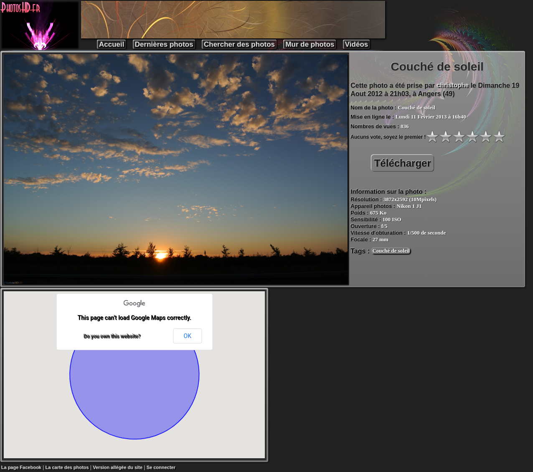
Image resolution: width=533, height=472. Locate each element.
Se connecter (161, 467)
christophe (453, 84)
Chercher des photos (239, 44)
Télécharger (402, 163)
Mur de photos (309, 44)
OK (187, 336)
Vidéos (356, 44)
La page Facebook (21, 467)
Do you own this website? (111, 336)
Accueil (111, 44)
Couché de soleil (391, 250)
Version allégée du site (118, 467)
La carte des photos (67, 467)
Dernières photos (164, 44)
